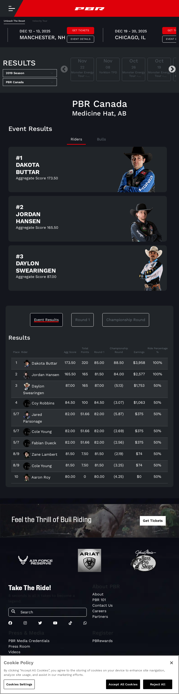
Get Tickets (80, 30)
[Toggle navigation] (11, 8)
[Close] (171, 666)
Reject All (157, 688)
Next (172, 69)
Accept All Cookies (123, 688)
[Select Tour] (30, 82)
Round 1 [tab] (82, 320)
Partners (100, 616)
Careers (99, 611)
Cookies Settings (19, 688)
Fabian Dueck (39, 443)
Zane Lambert (40, 454)
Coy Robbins (38, 403)
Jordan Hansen (41, 375)
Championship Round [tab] (125, 320)
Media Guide (19, 657)
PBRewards (102, 641)
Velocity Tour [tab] (39, 21)
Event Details (80, 39)
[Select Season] (30, 73)
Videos (14, 652)
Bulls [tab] (101, 139)
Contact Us (102, 605)
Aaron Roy (36, 477)
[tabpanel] (89, 35)
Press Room (19, 646)
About (97, 594)
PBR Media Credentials (28, 641)
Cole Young (37, 431)
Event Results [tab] (46, 320)
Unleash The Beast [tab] (14, 21)
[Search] (52, 612)
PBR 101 (99, 600)
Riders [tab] (76, 139)
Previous (64, 69)
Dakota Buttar (40, 363)
